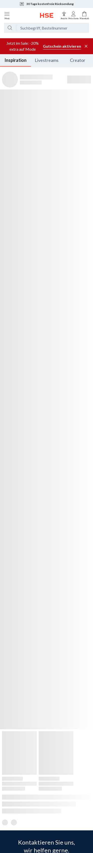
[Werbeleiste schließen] (86, 46)
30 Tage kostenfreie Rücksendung (46, 3)
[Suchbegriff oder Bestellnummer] (52, 28)
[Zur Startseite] (47, 15)
